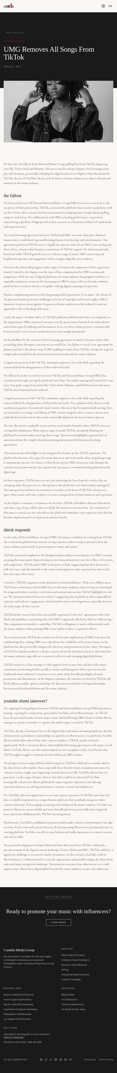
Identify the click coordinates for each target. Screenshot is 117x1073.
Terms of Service (106, 1059)
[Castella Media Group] (9, 6)
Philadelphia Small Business (17, 1014)
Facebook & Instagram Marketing (20, 1009)
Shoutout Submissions (73, 1004)
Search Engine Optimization (17, 999)
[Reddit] (65, 1059)
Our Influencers (69, 999)
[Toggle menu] (110, 6)
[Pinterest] (60, 1059)
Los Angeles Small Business (17, 1018)
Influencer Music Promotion (75, 959)
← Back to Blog (14, 33)
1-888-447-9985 (34, 1042)
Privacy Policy (90, 1059)
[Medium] (70, 1059)
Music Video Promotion (73, 955)
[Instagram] (46, 1059)
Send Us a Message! (14, 1037)
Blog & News (68, 994)
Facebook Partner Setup (73, 1009)
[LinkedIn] (56, 1059)
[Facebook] (41, 1059)
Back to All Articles (58, 896)
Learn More (58, 922)
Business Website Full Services (19, 994)
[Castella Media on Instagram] (103, 6)
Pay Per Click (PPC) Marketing (18, 1004)
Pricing (65, 969)
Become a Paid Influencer (74, 964)
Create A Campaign (71, 979)
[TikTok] (51, 1059)
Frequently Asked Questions (76, 974)
